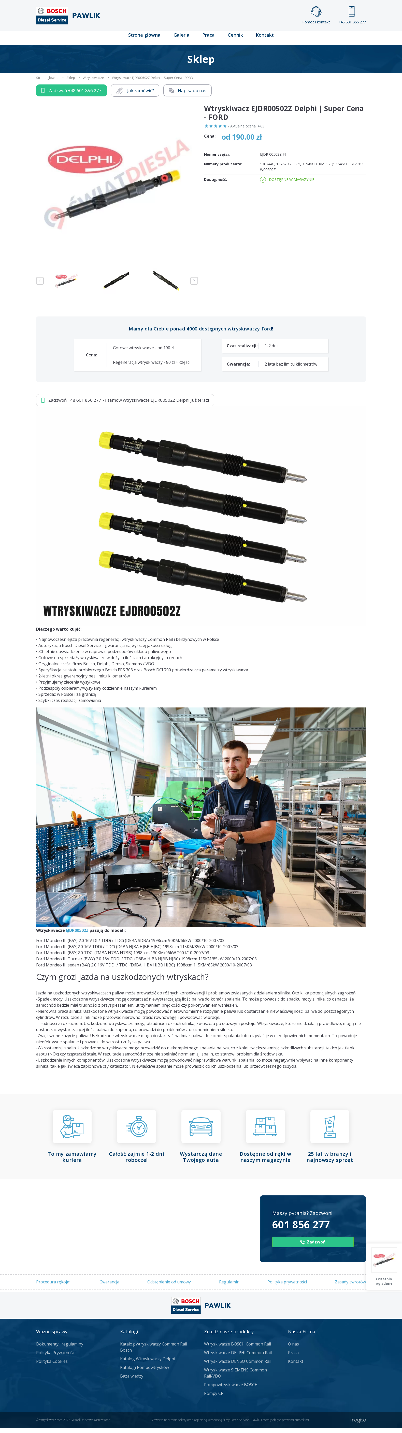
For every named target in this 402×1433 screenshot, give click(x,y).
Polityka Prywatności (56, 1357)
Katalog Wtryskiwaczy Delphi (147, 1363)
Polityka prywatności (287, 1287)
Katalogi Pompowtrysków (144, 1372)
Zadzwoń (71, 95)
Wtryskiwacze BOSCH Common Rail (237, 1349)
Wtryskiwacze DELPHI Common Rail (238, 1357)
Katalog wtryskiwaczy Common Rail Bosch (153, 1352)
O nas (293, 1349)
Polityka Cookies (52, 1366)
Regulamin (229, 1287)
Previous (40, 286)
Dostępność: (215, 184)
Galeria (182, 40)
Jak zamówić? (135, 95)
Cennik (235, 40)
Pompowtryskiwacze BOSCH (231, 1389)
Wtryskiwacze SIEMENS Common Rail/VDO (235, 1378)
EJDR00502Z (77, 935)
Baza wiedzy (131, 1381)
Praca (208, 40)
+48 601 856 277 (352, 15)
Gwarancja (109, 1287)
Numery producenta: (223, 169)
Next (194, 286)
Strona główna (144, 40)
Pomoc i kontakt (316, 15)
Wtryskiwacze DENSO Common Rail (237, 1366)
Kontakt (264, 40)
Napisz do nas (188, 95)
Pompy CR (213, 1398)
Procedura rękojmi (53, 1287)
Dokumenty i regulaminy (59, 1349)
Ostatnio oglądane (384, 1281)
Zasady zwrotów (350, 1287)
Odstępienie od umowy (169, 1287)
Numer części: (217, 159)
